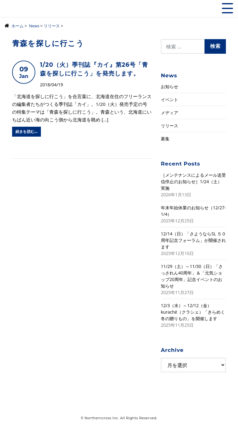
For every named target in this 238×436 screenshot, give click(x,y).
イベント (169, 99)
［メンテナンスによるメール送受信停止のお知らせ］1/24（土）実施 (193, 181)
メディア (169, 113)
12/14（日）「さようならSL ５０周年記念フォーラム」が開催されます (193, 240)
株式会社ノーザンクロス (37, 10)
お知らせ (169, 86)
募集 (165, 139)
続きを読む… (26, 131)
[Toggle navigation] (227, 8)
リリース (169, 126)
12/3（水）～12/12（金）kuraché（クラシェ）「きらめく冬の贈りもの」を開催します (193, 311)
